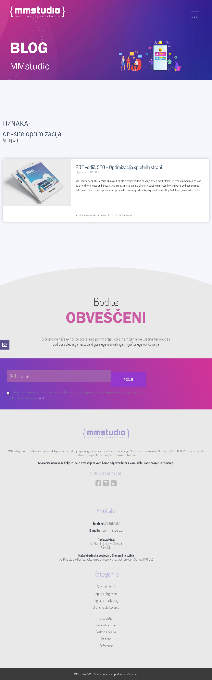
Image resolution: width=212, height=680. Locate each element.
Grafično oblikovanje (106, 607)
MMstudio (80, 674)
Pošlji (128, 379)
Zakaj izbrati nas (106, 625)
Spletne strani (106, 586)
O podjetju (106, 618)
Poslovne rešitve (106, 632)
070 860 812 (111, 523)
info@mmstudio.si (111, 530)
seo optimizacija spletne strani (91, 215)
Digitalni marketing (106, 600)
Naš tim (106, 639)
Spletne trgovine (106, 593)
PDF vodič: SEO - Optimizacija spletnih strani (119, 167)
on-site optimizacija (122, 215)
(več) (41, 398)
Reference (106, 646)
